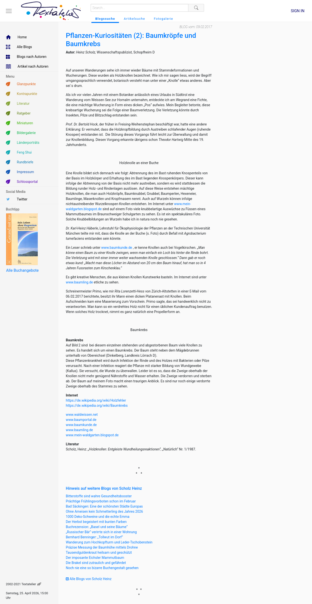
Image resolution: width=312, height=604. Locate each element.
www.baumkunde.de (116, 248)
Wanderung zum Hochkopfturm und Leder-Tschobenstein (109, 542)
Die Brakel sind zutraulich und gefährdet (96, 563)
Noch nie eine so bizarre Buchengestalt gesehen (102, 568)
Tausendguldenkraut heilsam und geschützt (99, 552)
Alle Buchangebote (22, 270)
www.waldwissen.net (82, 415)
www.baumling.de (79, 282)
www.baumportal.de (81, 420)
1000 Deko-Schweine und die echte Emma (97, 517)
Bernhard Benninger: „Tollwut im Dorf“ (94, 537)
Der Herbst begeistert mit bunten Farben (96, 522)
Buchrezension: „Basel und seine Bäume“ (97, 527)
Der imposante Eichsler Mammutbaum (95, 558)
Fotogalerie (163, 19)
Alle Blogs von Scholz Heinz (89, 579)
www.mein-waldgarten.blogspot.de (92, 435)
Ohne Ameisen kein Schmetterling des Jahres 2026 (104, 511)
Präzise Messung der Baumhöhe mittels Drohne (102, 547)
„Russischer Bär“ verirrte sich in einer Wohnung (101, 532)
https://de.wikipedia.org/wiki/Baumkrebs (97, 405)
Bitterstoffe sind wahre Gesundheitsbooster (99, 496)
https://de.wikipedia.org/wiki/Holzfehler (96, 400)
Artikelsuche (134, 19)
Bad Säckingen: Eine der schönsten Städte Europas (104, 506)
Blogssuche (105, 19)
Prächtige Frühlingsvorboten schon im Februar (101, 501)
